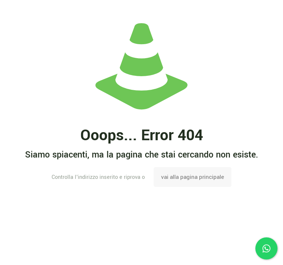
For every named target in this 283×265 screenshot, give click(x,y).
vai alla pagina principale (192, 177)
